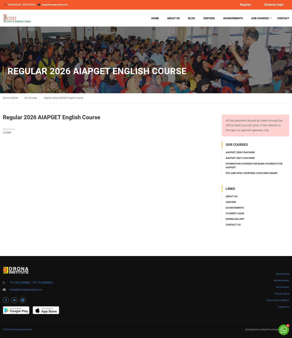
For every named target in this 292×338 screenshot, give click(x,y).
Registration (9, 129)
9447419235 (28, 4)
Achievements (233, 18)
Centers (209, 18)
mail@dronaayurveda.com (55, 4)
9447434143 (14, 4)
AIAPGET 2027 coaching (240, 158)
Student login (235, 213)
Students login (274, 4)
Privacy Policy (282, 293)
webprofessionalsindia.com (274, 329)
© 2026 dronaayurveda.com (17, 329)
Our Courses (260, 18)
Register (245, 4)
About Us (173, 18)
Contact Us (283, 306)
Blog (191, 18)
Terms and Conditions (277, 300)
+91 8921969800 (20, 282)
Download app (235, 219)
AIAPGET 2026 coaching (240, 152)
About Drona (282, 273)
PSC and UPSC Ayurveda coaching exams (251, 173)
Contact (283, 18)
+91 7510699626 (42, 282)
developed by (252, 329)
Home (155, 18)
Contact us (233, 224)
